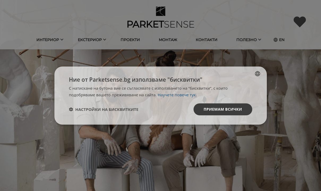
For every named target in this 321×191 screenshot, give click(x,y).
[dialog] (160, 96)
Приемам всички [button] (223, 109)
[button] (104, 109)
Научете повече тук (177, 94)
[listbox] (257, 73)
